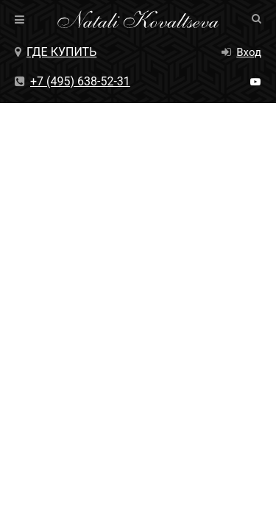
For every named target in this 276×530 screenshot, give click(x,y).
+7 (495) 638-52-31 (72, 81)
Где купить (55, 52)
